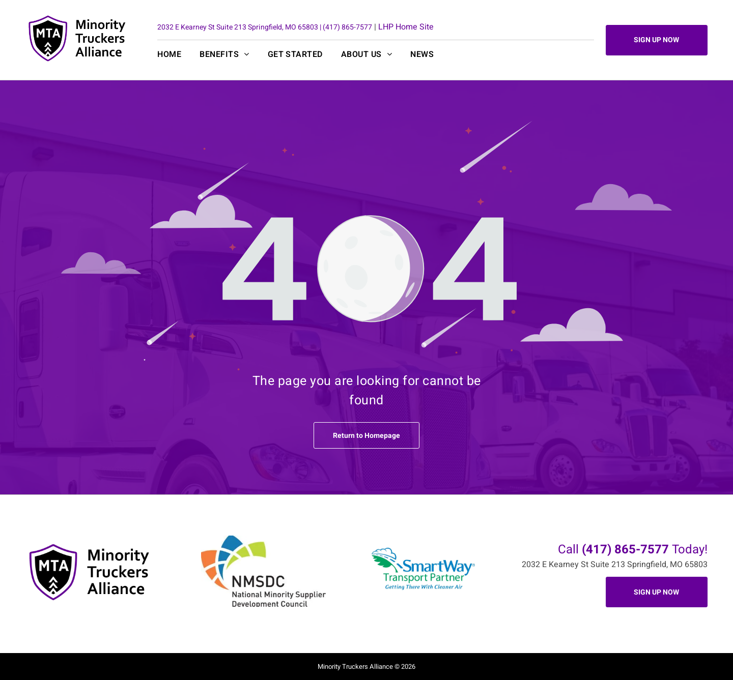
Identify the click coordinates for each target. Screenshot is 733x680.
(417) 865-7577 (347, 27)
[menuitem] (178, 54)
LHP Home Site (406, 27)
